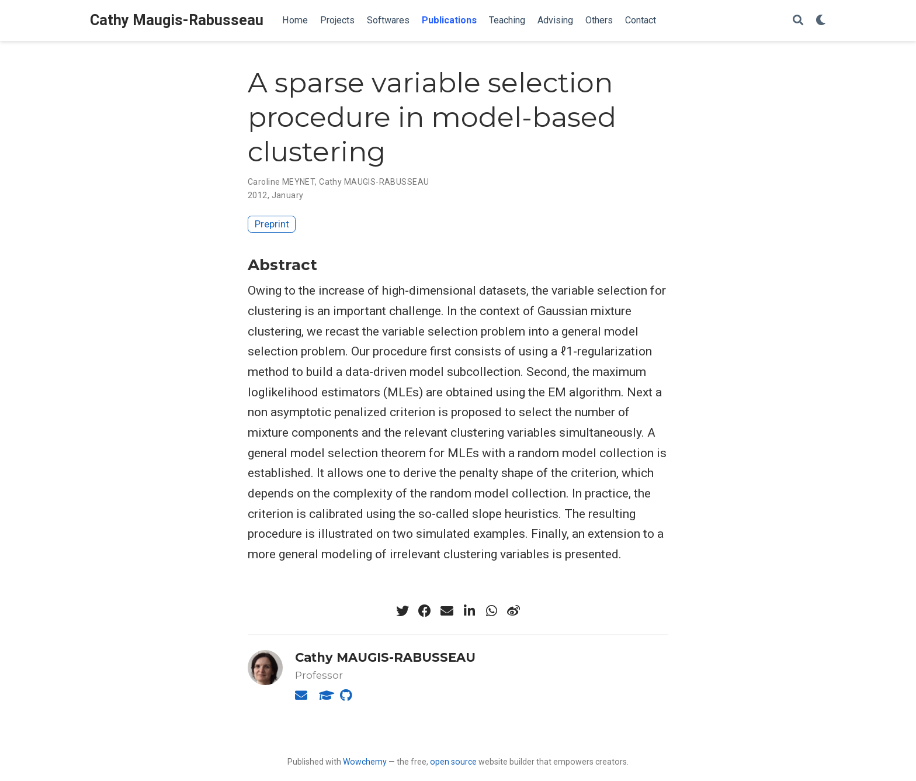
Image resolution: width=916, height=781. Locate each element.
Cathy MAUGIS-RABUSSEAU (374, 181)
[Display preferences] (821, 20)
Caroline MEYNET (281, 181)
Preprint (272, 224)
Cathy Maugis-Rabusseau (176, 20)
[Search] (798, 20)
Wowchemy (365, 761)
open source (453, 761)
